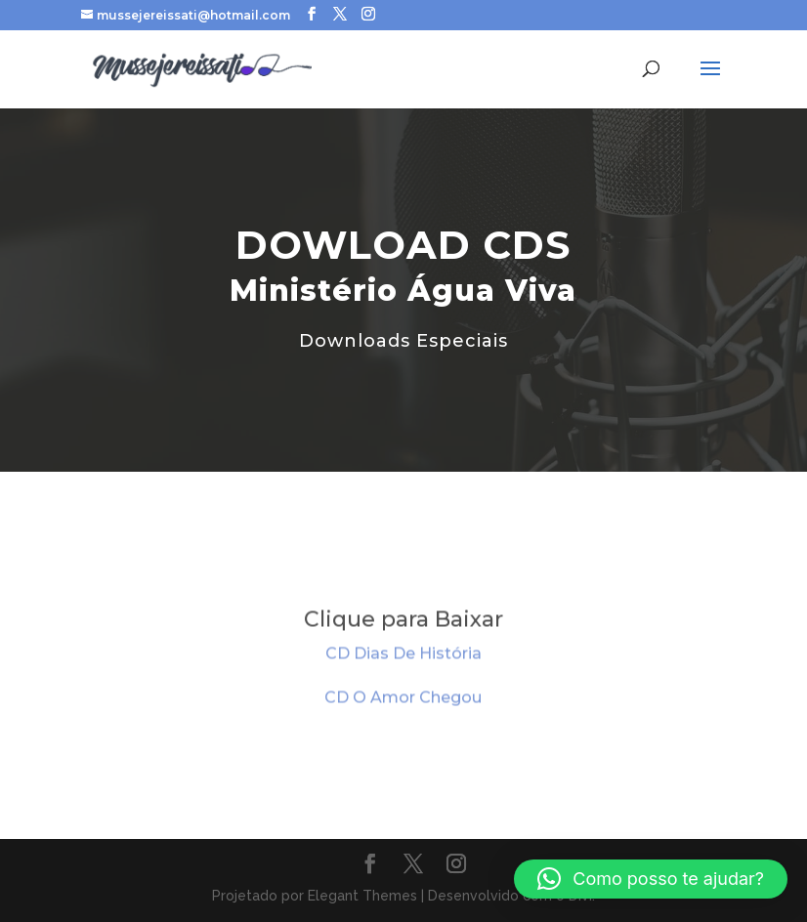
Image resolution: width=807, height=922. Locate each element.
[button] (650, 879)
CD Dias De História (403, 656)
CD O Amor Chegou (403, 700)
